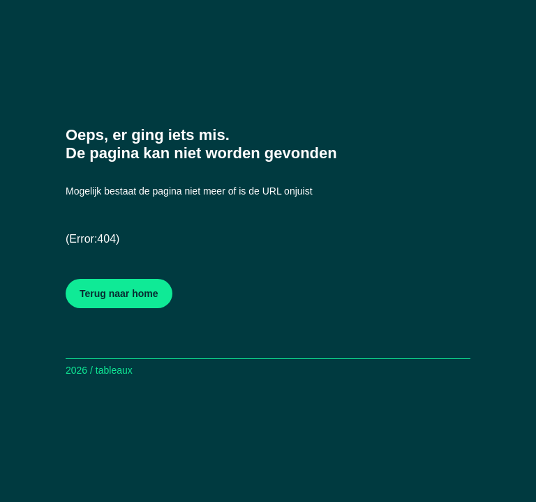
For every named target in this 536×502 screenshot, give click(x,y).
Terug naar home (119, 293)
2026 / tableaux (99, 370)
